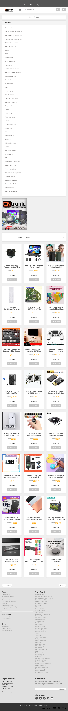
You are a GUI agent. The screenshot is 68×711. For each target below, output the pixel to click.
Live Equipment (9, 57)
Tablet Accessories (10, 117)
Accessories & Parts (10, 76)
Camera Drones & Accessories (13, 31)
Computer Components (11, 98)
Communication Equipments (13, 172)
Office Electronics (10, 94)
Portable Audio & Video (11, 43)
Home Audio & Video (10, 46)
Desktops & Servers (10, 150)
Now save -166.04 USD (22, 1)
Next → (62, 585)
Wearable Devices (10, 80)
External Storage (9, 132)
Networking (8, 139)
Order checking (35, 4)
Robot (6, 87)
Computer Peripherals (11, 102)
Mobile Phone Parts (10, 165)
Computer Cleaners (10, 106)
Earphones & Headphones (12, 68)
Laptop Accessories (10, 124)
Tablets (7, 109)
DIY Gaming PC (9, 154)
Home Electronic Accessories (13, 72)
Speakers (7, 50)
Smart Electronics (10, 61)
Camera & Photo (9, 28)
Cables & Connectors (10, 143)
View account (44, 4)
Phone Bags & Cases (10, 169)
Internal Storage (9, 135)
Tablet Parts (8, 113)
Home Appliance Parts (11, 191)
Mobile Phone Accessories (12, 161)
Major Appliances (10, 187)
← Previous (7, 585)
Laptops (7, 120)
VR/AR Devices (9, 83)
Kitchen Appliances (10, 176)
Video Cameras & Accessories (13, 39)
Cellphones (8, 158)
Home (30, 17)
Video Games (8, 65)
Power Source (9, 91)
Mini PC (7, 146)
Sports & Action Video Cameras (13, 35)
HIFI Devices (8, 54)
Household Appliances (11, 180)
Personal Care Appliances (12, 184)
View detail (12, 275)
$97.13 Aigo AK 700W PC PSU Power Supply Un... (40, 1)
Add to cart (12, 279)
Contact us (27, 4)
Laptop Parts (8, 128)
